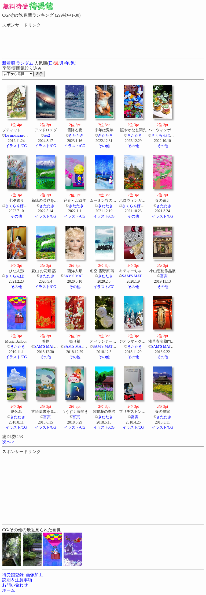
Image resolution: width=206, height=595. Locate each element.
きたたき (76, 135)
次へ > (8, 441)
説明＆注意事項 (17, 580)
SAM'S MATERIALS (80, 276)
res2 (47, 135)
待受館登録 (13, 574)
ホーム (8, 590)
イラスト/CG (16, 146)
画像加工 (34, 574)
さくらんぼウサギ (166, 135)
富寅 (164, 276)
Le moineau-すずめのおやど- (28, 135)
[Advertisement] (45, 41)
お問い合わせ (15, 585)
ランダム (24, 63)
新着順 (8, 63)
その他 (104, 146)
